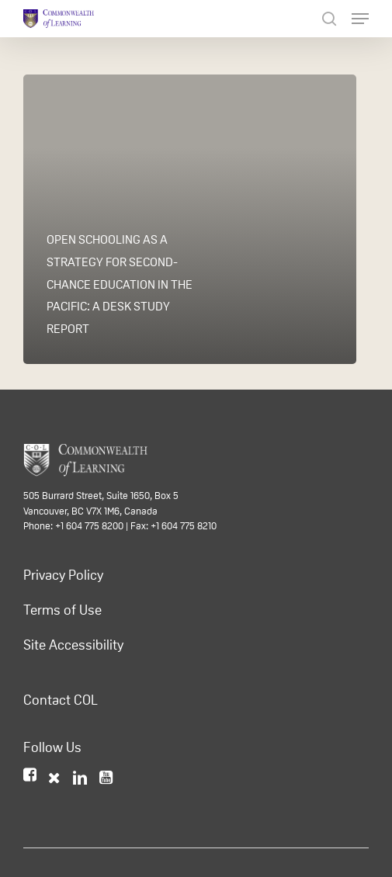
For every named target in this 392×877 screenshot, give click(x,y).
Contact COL (60, 700)
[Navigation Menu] (360, 18)
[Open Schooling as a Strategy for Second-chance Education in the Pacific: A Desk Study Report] (189, 219)
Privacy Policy (63, 575)
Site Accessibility (73, 645)
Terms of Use (62, 610)
